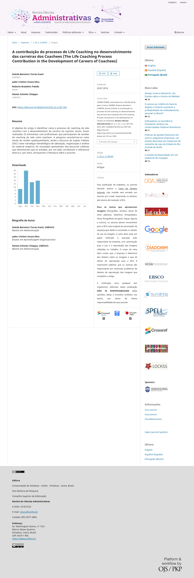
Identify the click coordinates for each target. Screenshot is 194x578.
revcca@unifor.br (29, 511)
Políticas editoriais (72, 32)
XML (115, 73)
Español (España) (157, 70)
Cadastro (172, 2)
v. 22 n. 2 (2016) (40, 42)
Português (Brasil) (154, 459)
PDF (103, 73)
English (152, 65)
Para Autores (151, 414)
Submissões (51, 32)
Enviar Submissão (155, 47)
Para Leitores (151, 409)
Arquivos (35, 32)
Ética (91, 32)
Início (14, 42)
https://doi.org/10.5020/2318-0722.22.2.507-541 (42, 107)
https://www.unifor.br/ (24, 538)
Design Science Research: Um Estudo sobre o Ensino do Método (162, 95)
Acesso (183, 2)
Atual (23, 32)
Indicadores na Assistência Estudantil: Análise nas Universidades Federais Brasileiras (163, 124)
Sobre (11, 32)
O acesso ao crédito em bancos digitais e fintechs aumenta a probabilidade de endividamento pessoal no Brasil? (162, 109)
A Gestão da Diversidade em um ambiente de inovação (161, 156)
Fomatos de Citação (108, 141)
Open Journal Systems (156, 432)
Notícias (105, 32)
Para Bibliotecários (153, 419)
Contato (118, 32)
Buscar (179, 32)
